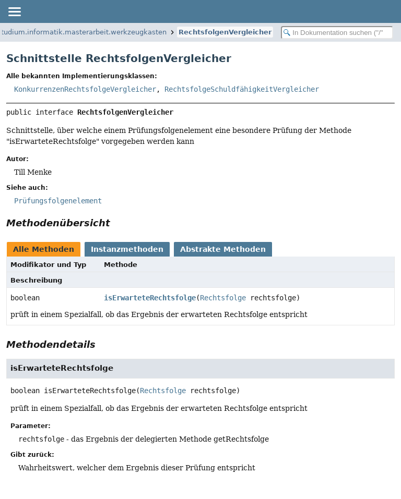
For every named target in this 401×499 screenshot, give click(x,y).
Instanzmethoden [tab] (127, 249)
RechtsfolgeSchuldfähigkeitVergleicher (241, 89)
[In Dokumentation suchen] (337, 32)
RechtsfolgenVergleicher (225, 32)
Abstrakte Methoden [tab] (223, 249)
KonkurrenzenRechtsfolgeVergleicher (85, 89)
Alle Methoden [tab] (43, 249)
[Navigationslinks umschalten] (14, 11)
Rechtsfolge (223, 298)
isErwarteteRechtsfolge (150, 298)
